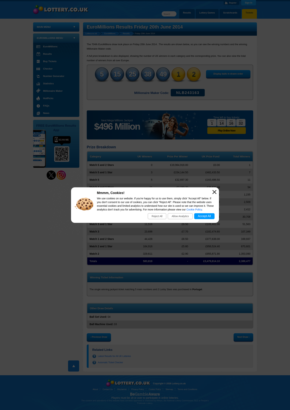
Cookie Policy (194, 209)
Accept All (204, 216)
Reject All (157, 216)
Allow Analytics (180, 216)
